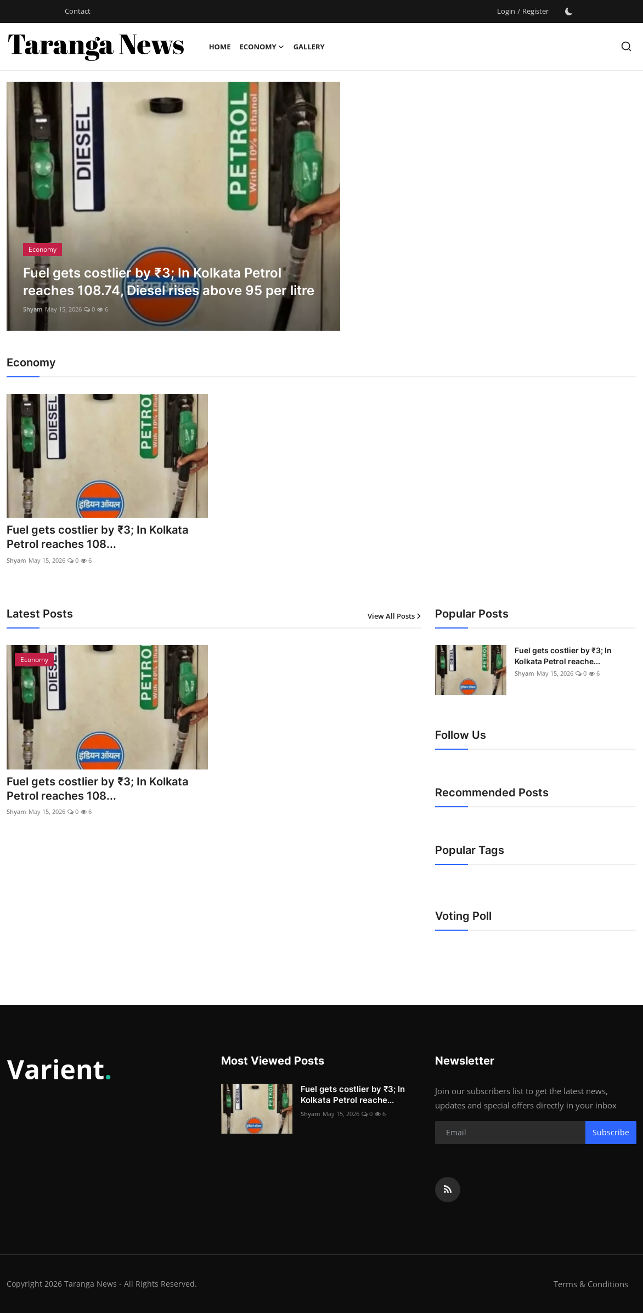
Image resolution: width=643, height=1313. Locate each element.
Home (220, 47)
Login (506, 11)
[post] (174, 206)
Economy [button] (261, 46)
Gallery (309, 47)
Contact (78, 11)
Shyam (33, 309)
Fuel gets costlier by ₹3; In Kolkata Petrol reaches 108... (97, 537)
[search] (626, 46)
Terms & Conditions (591, 1283)
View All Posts (395, 616)
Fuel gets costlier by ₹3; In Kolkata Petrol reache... (563, 656)
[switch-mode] (569, 11)
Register (535, 11)
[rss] (447, 1189)
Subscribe (611, 1132)
